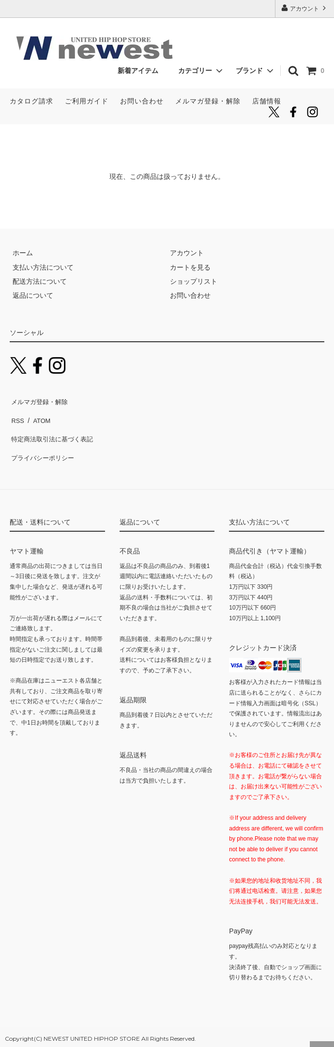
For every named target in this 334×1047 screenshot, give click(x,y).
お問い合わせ (142, 101)
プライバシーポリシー (43, 442)
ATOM (38, 414)
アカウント (305, 8)
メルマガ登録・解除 (208, 101)
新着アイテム (141, 70)
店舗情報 (266, 101)
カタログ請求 (31, 101)
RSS (17, 414)
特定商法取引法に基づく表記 (54, 428)
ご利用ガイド (86, 101)
